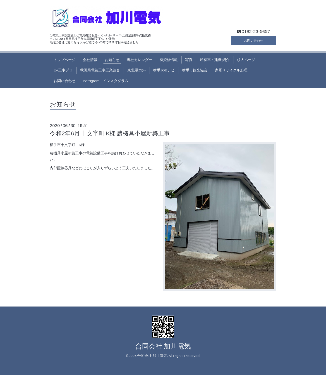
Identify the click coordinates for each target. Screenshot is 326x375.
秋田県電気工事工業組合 (100, 70)
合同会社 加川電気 (163, 346)
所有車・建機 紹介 (215, 60)
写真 (188, 60)
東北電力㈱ (136, 70)
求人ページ (246, 60)
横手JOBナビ (164, 70)
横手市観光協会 (194, 70)
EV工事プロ (63, 70)
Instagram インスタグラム (105, 81)
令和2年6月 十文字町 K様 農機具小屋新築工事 (110, 134)
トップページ (64, 60)
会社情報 (90, 60)
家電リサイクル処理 (231, 70)
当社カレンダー (139, 60)
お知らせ (112, 60)
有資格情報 (169, 60)
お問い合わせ (253, 40)
